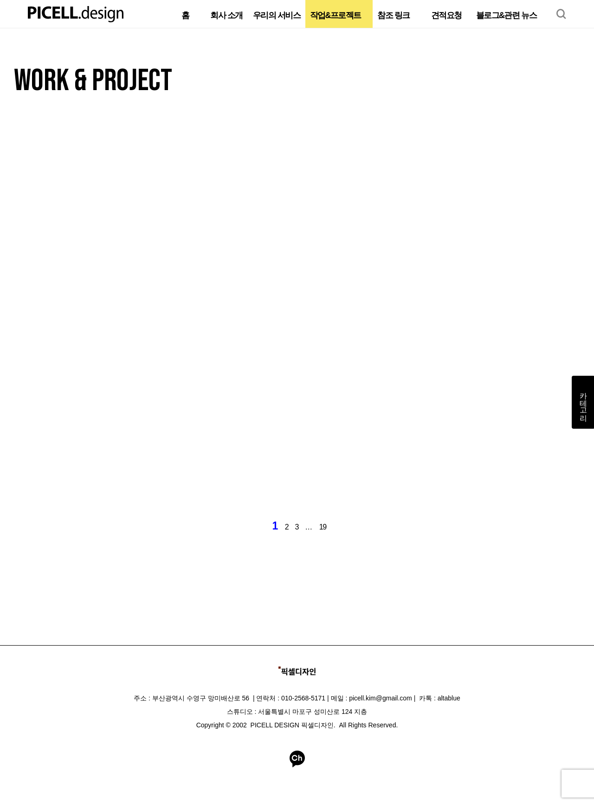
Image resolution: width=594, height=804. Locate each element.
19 (322, 527)
